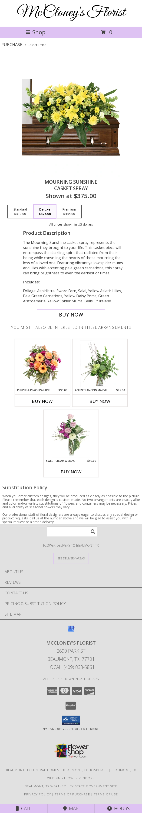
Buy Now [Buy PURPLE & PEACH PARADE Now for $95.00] (42, 401)
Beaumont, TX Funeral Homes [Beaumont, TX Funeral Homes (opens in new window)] (32, 770)
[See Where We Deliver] (71, 558)
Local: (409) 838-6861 (71, 667)
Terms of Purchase (72, 794)
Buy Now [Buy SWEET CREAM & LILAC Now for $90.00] (71, 472)
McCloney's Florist (71, 12)
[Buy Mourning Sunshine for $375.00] (71, 314)
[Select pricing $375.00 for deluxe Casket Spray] (45, 211)
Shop (35, 32)
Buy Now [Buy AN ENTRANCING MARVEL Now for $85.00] (99, 401)
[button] (71, 720)
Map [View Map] (71, 808)
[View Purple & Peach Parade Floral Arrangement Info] (42, 363)
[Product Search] (72, 531)
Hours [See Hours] (118, 808)
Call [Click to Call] (23, 808)
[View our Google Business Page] (71, 630)
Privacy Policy (37, 794)
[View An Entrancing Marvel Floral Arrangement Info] (99, 363)
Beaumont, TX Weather (45, 786)
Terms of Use (106, 794)
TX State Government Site (93, 786)
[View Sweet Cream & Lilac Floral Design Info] (71, 434)
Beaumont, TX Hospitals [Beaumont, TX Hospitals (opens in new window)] (85, 770)
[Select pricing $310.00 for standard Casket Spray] (20, 211)
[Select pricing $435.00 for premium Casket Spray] (69, 211)
